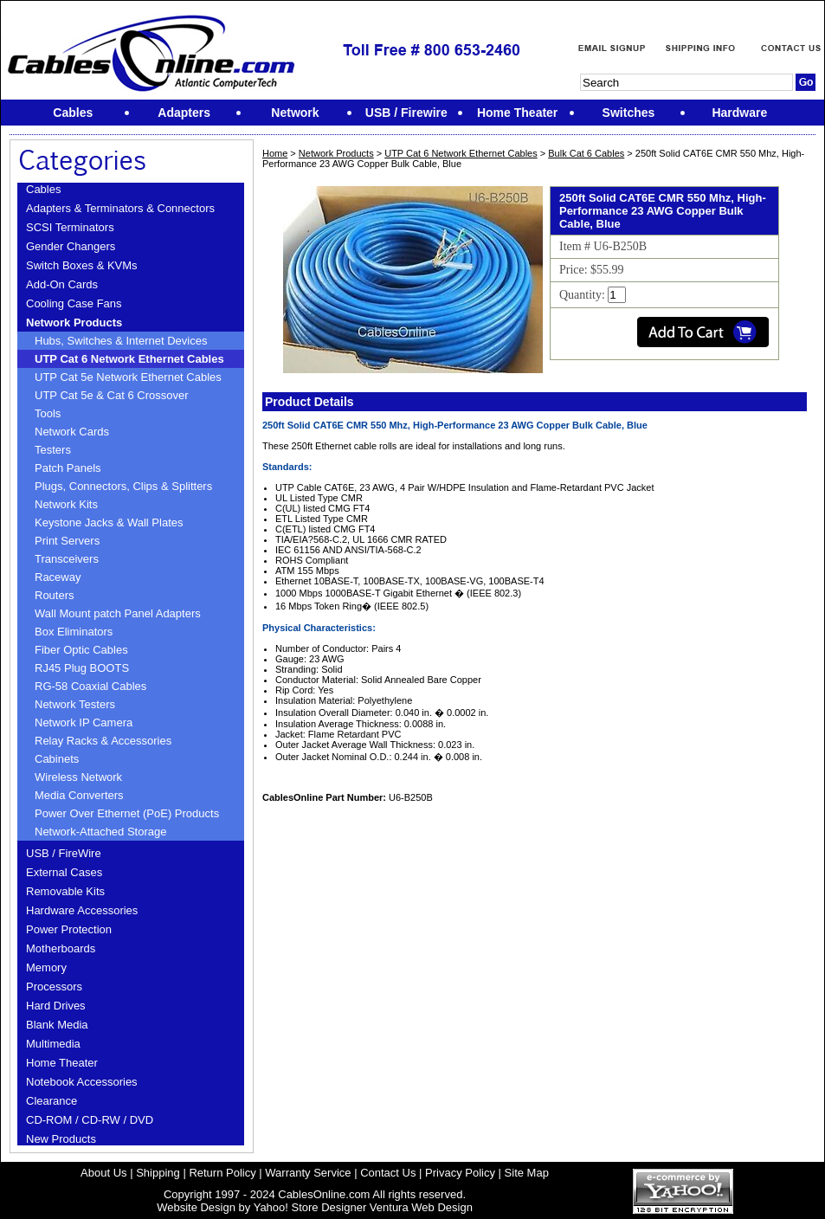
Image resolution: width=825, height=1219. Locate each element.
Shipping (158, 1172)
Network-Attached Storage (100, 831)
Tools (48, 413)
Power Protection (69, 929)
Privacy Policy (460, 1172)
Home (274, 153)
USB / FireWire (63, 853)
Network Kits (66, 504)
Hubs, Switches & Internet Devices (121, 340)
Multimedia (53, 1043)
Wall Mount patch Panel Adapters (118, 613)
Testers (53, 449)
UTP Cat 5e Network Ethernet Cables (128, 377)
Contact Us (388, 1172)
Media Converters (79, 795)
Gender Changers (70, 246)
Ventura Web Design (421, 1207)
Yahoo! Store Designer (310, 1207)
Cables (43, 189)
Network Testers (75, 704)
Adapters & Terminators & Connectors (120, 208)
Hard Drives (56, 1005)
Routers (54, 595)
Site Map (527, 1172)
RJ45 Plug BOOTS (82, 667)
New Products (61, 1138)
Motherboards (60, 948)
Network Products (74, 322)
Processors (54, 986)
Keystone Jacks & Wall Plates (109, 522)
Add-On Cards (62, 284)
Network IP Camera (83, 722)
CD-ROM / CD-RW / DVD (89, 1119)
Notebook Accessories (82, 1081)
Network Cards (72, 431)
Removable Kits (65, 891)
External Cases (64, 872)
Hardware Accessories (82, 910)
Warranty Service (308, 1172)
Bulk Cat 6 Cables (586, 153)
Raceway (58, 577)
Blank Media (57, 1024)
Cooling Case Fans (74, 303)
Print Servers (67, 540)
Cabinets (57, 758)
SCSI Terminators (70, 227)
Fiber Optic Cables (81, 649)
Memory (46, 967)
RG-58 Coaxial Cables (90, 686)
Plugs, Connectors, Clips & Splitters (123, 486)
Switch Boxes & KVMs (82, 265)
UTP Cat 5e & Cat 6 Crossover (112, 395)
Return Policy (222, 1172)
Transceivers (67, 558)
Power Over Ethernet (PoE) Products (127, 813)
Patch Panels (68, 467)
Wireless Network (78, 777)
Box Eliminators (74, 631)
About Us (103, 1172)
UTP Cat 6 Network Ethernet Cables (129, 358)
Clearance (51, 1100)
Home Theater (62, 1062)
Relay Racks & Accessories (103, 740)
